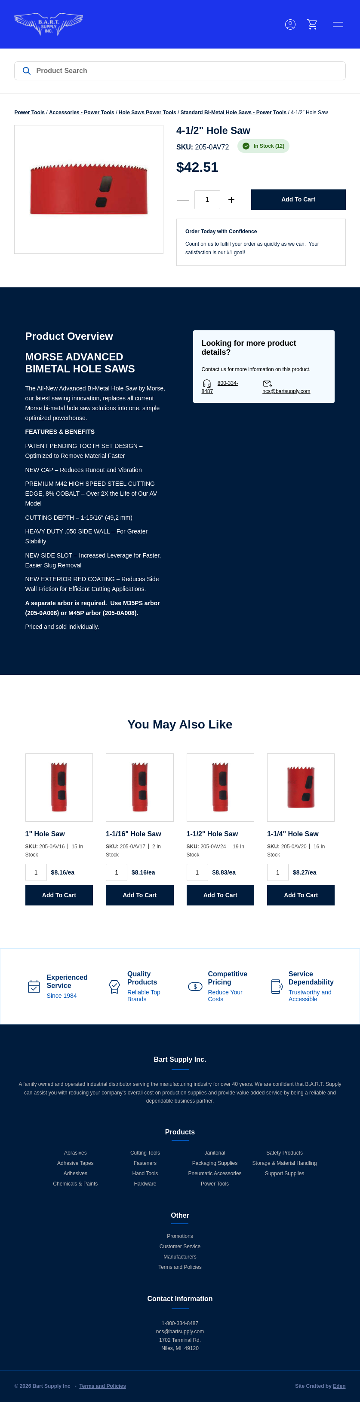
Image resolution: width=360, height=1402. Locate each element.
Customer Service (180, 1247)
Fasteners (145, 1163)
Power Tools (29, 113)
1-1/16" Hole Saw (133, 834)
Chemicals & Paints (75, 1184)
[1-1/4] (301, 791)
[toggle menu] (338, 24)
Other (180, 1215)
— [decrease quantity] (183, 200)
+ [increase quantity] (231, 200)
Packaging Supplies (214, 1163)
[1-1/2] (220, 791)
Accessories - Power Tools (81, 113)
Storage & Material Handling (284, 1163)
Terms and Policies (180, 1267)
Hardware (145, 1184)
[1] (59, 791)
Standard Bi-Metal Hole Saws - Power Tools (234, 113)
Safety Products (284, 1153)
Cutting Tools (145, 1153)
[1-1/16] (139, 791)
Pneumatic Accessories (215, 1173)
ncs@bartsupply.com (286, 391)
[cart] (313, 24)
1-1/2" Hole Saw (212, 834)
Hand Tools (145, 1173)
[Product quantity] (207, 199)
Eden (339, 1386)
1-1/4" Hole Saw (293, 834)
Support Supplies (284, 1173)
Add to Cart (298, 199)
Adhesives (75, 1173)
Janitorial (215, 1153)
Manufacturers (180, 1257)
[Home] (48, 24)
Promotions (180, 1236)
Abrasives (75, 1153)
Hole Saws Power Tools (147, 113)
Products (180, 1132)
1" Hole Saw (45, 834)
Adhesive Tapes (75, 1163)
